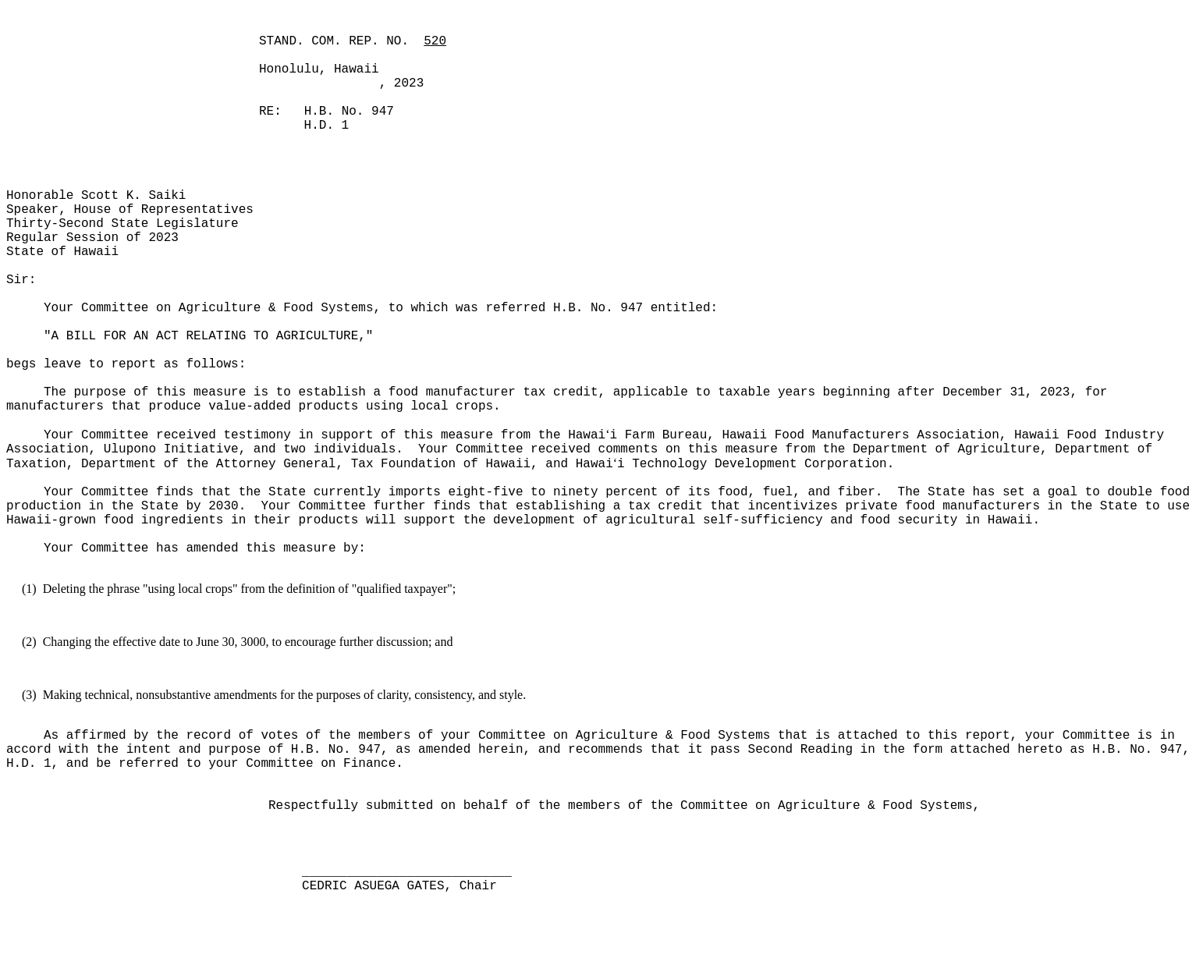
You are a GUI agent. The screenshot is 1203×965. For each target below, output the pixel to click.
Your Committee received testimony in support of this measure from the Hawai (324, 435)
